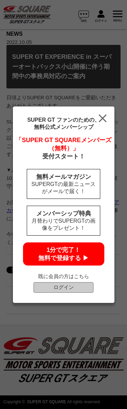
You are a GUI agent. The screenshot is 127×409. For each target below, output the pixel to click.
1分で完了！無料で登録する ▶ (63, 253)
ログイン (64, 287)
